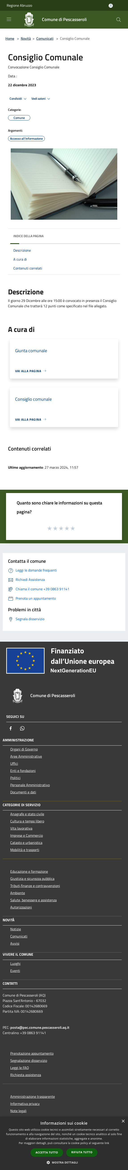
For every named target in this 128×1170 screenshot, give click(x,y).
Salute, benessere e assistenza (33, 900)
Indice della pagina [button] (28, 236)
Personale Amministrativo (30, 785)
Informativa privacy (25, 1103)
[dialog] (64, 1143)
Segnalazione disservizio (28, 1060)
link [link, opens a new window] (107, 1143)
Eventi (15, 970)
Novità (26, 38)
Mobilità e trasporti (24, 849)
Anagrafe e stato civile (27, 814)
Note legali (18, 1110)
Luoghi (15, 963)
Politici (15, 777)
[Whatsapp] (22, 728)
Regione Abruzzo (19, 5)
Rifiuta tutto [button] (82, 1152)
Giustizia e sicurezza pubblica (32, 878)
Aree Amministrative (26, 756)
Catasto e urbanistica (26, 842)
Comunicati (45, 38)
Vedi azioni (41, 98)
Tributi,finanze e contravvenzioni (35, 885)
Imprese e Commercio (26, 835)
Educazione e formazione (29, 871)
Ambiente (17, 893)
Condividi (19, 98)
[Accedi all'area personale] (110, 5)
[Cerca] (118, 19)
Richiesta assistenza (25, 1074)
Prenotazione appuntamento (32, 1053)
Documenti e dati (23, 792)
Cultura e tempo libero (27, 821)
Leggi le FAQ (19, 1067)
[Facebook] (10, 728)
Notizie (15, 929)
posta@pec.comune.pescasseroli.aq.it (39, 1027)
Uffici (14, 763)
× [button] (123, 1121)
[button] (64, 1162)
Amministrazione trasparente (32, 1096)
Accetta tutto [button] (47, 1152)
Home (9, 38)
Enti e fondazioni (23, 770)
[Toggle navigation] (9, 19)
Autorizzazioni (21, 907)
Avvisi (14, 943)
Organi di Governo (24, 749)
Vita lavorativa (21, 828)
